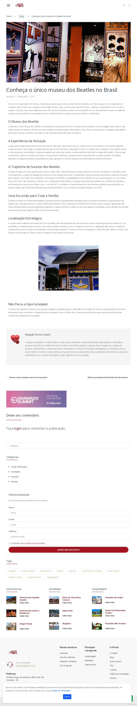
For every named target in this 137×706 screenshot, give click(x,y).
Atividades (89, 660)
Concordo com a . (28, 543)
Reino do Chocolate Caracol (71, 598)
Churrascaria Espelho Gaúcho (29, 598)
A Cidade (113, 653)
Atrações (13, 476)
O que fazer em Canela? (92, 571)
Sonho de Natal (28, 571)
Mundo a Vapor (15, 577)
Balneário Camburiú (68, 661)
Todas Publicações (17, 467)
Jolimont (72, 571)
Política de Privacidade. (61, 691)
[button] (129, 5)
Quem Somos (116, 661)
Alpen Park (67, 611)
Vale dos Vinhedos (67, 657)
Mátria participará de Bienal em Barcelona (109, 377)
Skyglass (66, 623)
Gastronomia (45, 571)
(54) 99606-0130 (25, 666)
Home (9, 16)
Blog (21, 16)
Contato (113, 669)
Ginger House (26, 624)
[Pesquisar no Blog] (68, 446)
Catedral (12, 571)
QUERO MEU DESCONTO (68, 550)
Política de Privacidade (119, 674)
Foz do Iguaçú (66, 665)
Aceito (67, 697)
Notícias (13, 481)
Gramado (64, 653)
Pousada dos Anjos (114, 597)
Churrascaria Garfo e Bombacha (29, 612)
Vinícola (60, 571)
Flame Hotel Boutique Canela (115, 611)
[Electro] (19, 5)
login (18, 428)
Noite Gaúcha (113, 571)
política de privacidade (35, 543)
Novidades (14, 471)
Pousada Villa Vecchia (115, 623)
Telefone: (13, 531)
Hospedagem (52, 577)
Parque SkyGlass (34, 577)
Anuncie (113, 678)
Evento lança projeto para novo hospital (26, 377)
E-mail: (11, 519)
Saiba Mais (24, 602)
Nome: (11, 507)
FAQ (111, 665)
